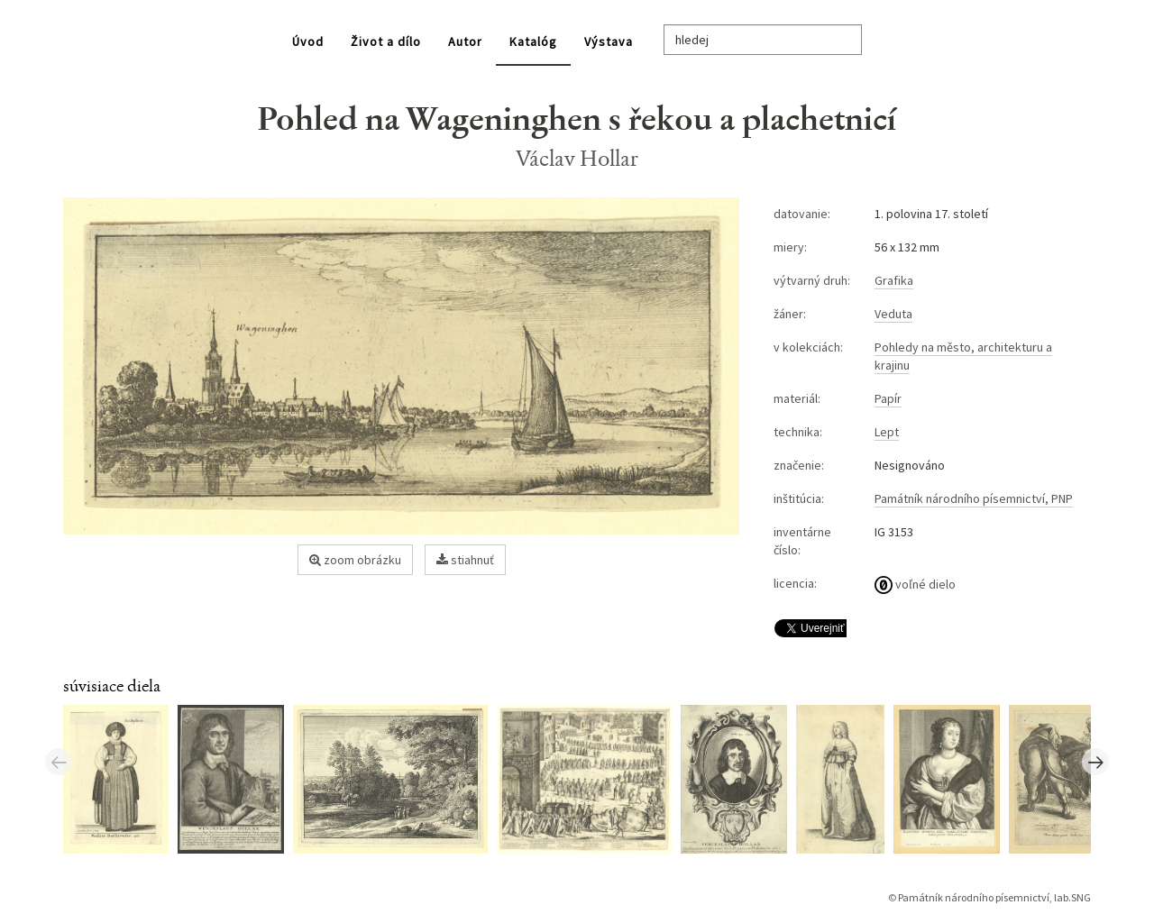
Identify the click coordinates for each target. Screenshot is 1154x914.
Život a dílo (386, 41)
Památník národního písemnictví (973, 897)
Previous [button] (58, 761)
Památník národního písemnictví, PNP (974, 498)
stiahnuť (465, 560)
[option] (120, 778)
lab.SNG (1072, 897)
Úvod (308, 41)
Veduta (893, 314)
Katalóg (533, 41)
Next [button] (1095, 761)
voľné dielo (915, 584)
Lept (887, 432)
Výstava (608, 41)
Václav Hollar (577, 158)
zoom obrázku (355, 560)
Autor (465, 41)
